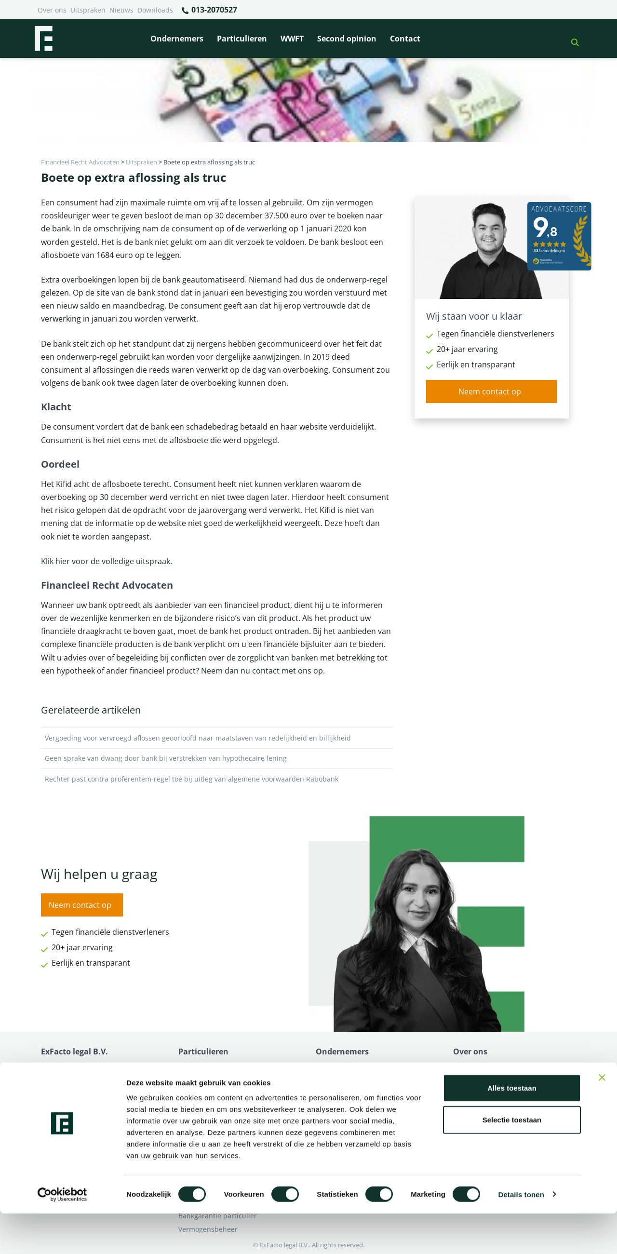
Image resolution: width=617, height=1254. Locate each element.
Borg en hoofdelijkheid (215, 1080)
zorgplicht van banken (278, 657)
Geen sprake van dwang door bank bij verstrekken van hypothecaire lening (217, 758)
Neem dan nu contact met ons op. (262, 670)
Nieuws (121, 9)
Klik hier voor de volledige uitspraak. (106, 561)
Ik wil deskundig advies (490, 1080)
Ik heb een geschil (482, 1067)
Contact (405, 38)
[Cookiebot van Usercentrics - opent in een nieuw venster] (62, 1235)
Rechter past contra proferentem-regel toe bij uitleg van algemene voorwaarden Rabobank (217, 779)
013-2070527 (209, 10)
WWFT (292, 38)
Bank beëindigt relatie (214, 1067)
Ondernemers (176, 38)
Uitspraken (88, 9)
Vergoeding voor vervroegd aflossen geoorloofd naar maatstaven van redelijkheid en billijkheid (217, 738)
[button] (571, 39)
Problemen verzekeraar (216, 1094)
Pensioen (330, 1080)
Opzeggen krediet (344, 1094)
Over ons (52, 9)
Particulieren (242, 38)
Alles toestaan (512, 1128)
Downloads (155, 9)
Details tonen (521, 1235)
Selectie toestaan (512, 1160)
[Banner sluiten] (602, 1118)
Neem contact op (489, 391)
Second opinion (346, 38)
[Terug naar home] (43, 38)
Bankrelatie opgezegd (351, 1067)
